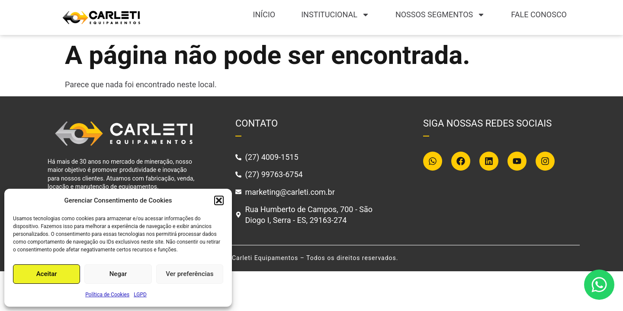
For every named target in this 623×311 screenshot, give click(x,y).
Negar (118, 274)
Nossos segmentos (440, 14)
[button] (219, 200)
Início (264, 14)
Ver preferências (189, 274)
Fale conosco (539, 14)
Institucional (335, 14)
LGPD (140, 295)
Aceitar (46, 274)
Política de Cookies (107, 295)
